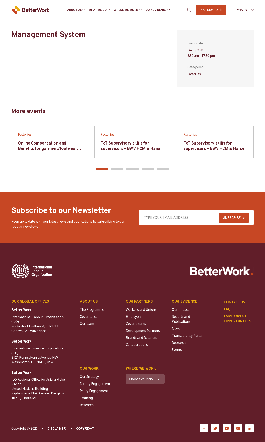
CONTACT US (209, 10)
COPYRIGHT (85, 429)
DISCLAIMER (56, 429)
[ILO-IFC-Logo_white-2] (31, 271)
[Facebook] (204, 428)
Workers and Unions (141, 309)
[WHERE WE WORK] (145, 379)
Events (177, 349)
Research (179, 342)
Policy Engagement (95, 390)
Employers (134, 316)
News (176, 328)
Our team (87, 323)
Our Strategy (89, 376)
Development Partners (143, 330)
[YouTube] (227, 428)
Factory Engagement (95, 383)
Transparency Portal (187, 335)
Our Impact (180, 309)
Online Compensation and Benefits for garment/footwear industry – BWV (47, 149)
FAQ (227, 309)
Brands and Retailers (141, 337)
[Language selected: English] (242, 10)
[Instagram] (238, 428)
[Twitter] (215, 428)
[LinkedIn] (249, 428)
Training (86, 397)
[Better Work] (222, 271)
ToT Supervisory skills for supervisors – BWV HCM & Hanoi (131, 146)
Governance (89, 316)
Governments (136, 323)
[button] (102, 169)
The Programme (92, 309)
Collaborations (137, 344)
